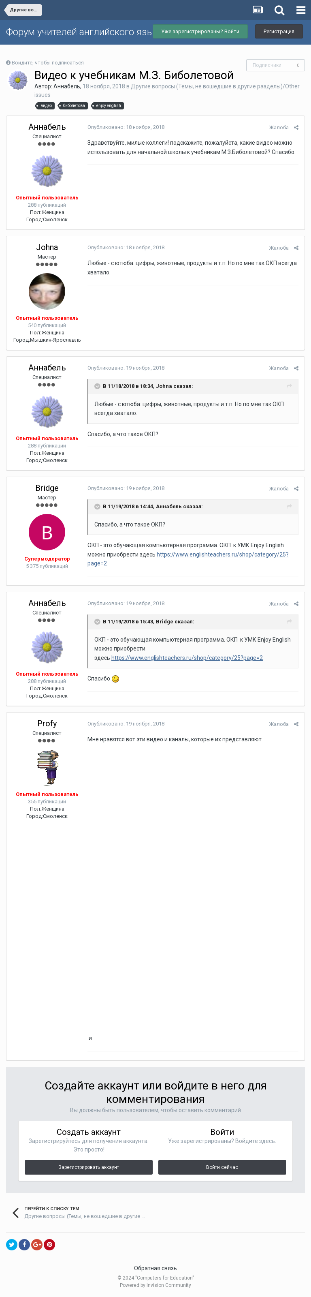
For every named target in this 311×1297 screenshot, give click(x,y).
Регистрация (279, 31)
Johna (47, 247)
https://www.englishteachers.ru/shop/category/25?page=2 (187, 658)
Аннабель (66, 86)
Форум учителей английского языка (85, 32)
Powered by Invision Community (155, 1285)
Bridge (47, 488)
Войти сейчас (222, 1167)
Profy (47, 723)
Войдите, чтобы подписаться (48, 63)
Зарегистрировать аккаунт (88, 1167)
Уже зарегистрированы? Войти (200, 31)
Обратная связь (155, 1268)
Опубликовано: (125, 127)
